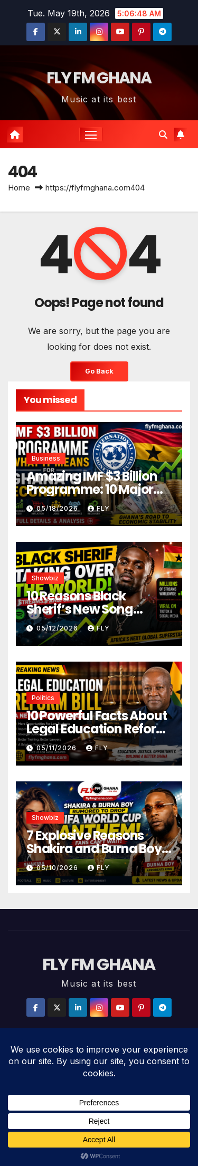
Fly (99, 508)
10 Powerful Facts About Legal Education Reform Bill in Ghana (97, 729)
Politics (43, 698)
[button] (163, 134)
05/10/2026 (58, 868)
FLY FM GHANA (99, 78)
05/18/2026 (58, 508)
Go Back (99, 371)
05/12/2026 (58, 628)
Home (19, 188)
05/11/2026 (57, 748)
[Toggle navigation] (90, 134)
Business (46, 458)
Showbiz (45, 578)
